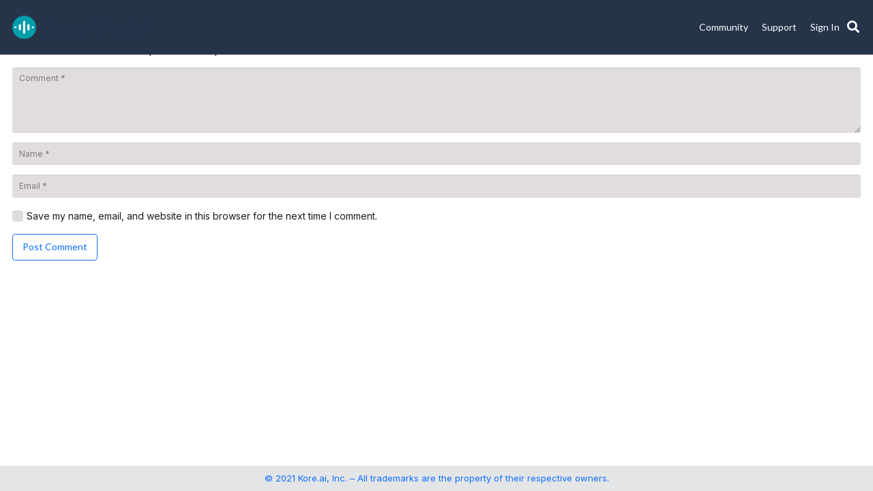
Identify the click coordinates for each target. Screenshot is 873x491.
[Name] (436, 154)
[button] (853, 27)
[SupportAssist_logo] (80, 28)
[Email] (436, 186)
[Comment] (436, 100)
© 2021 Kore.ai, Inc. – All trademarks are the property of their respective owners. (437, 478)
